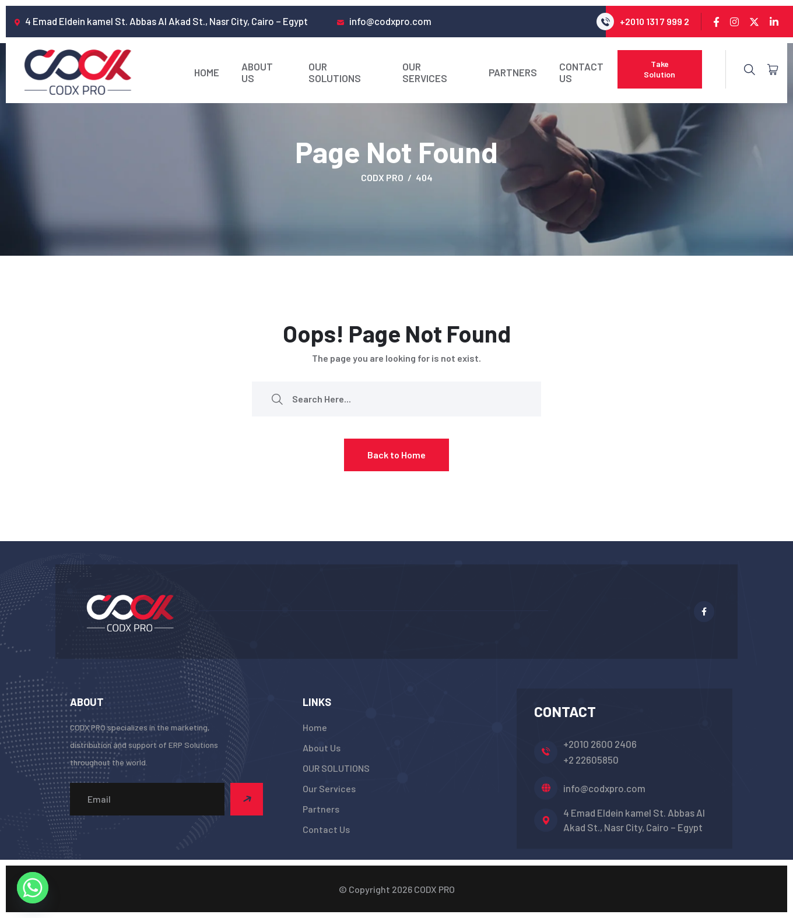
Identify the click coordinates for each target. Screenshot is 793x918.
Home (206, 72)
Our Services (424, 72)
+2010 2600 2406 (600, 744)
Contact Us (581, 72)
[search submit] (277, 399)
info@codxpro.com (604, 788)
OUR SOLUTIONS (334, 72)
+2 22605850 (591, 759)
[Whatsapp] (32, 887)
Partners (513, 72)
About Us (257, 72)
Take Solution (659, 69)
